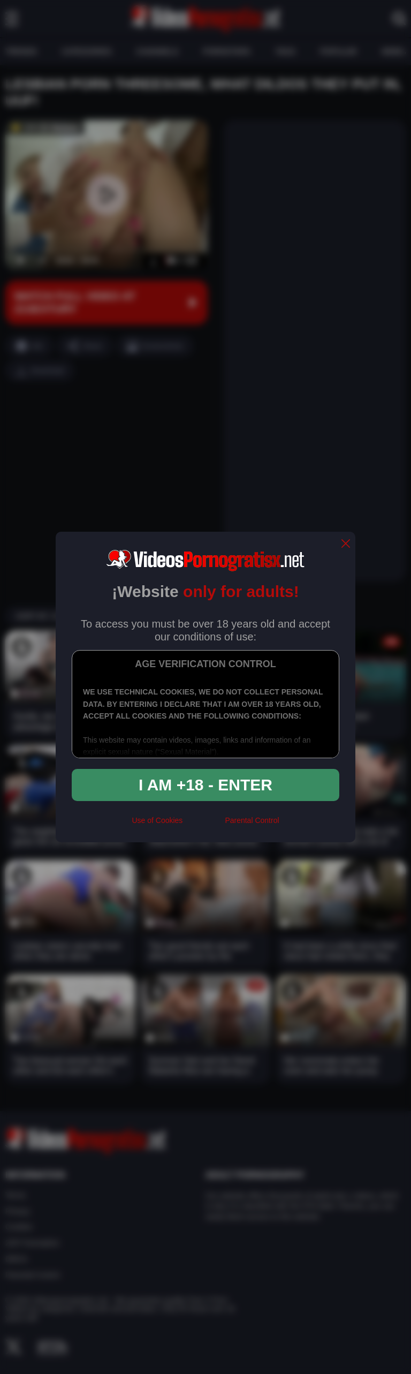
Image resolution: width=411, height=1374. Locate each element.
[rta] (203, 825)
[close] (345, 544)
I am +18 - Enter (205, 785)
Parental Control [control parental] (252, 820)
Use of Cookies (157, 820)
